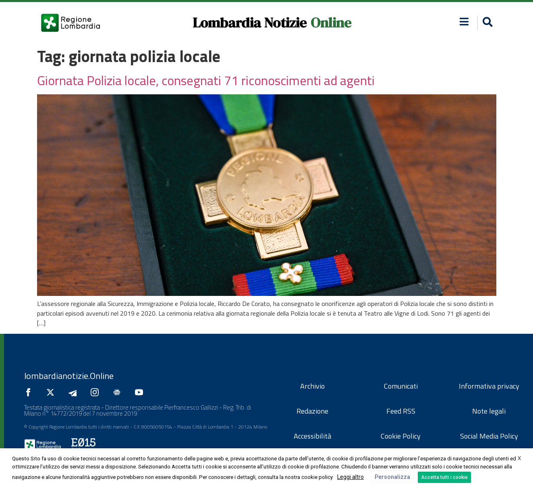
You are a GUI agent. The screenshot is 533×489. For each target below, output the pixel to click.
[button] (486, 22)
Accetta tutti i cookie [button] (444, 477)
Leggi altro (350, 477)
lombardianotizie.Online (69, 376)
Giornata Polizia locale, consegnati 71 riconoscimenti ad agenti (206, 80)
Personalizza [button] (392, 477)
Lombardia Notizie (250, 22)
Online (331, 22)
